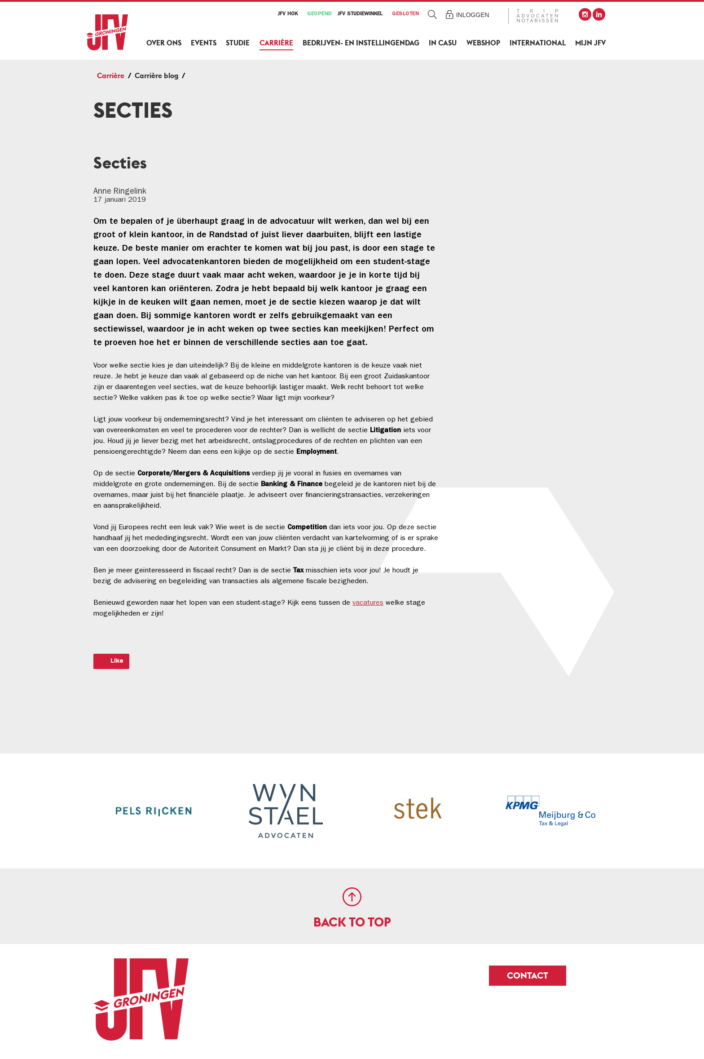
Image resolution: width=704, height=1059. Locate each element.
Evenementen (513, 202)
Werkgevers (509, 179)
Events (203, 43)
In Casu (443, 43)
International (538, 43)
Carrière (276, 43)
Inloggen (472, 14)
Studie (238, 43)
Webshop (483, 43)
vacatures (367, 603)
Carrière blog (156, 75)
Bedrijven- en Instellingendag (361, 43)
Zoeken (432, 14)
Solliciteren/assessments (534, 248)
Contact (527, 975)
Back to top (352, 922)
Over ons (163, 43)
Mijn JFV (590, 43)
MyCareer (505, 156)
